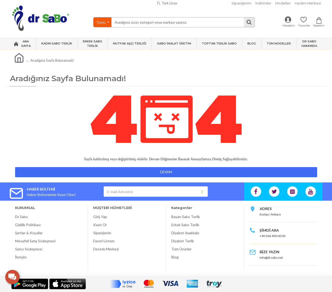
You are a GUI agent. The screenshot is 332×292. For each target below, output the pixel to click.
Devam (166, 172)
